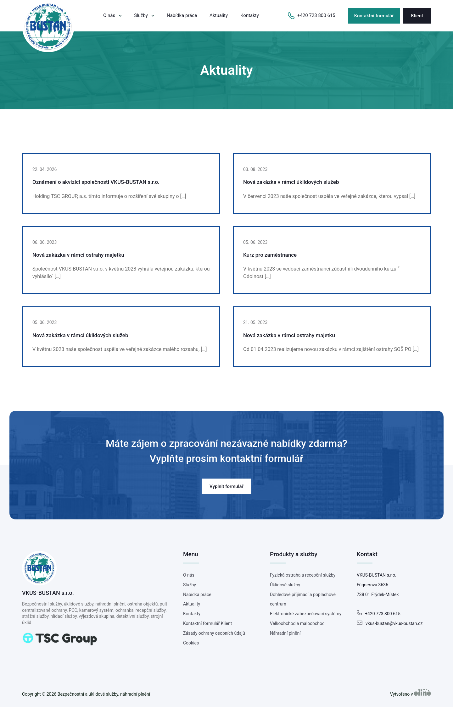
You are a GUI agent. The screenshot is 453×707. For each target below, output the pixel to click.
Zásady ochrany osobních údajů (214, 633)
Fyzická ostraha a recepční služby (302, 575)
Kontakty (249, 15)
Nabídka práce (182, 15)
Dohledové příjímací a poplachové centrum (303, 599)
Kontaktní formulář (374, 16)
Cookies (191, 642)
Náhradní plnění (285, 633)
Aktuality (219, 15)
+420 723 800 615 (316, 15)
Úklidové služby (285, 584)
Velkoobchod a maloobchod (297, 623)
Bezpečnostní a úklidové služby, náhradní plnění (104, 694)
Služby (141, 15)
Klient (417, 16)
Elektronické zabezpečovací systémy (305, 613)
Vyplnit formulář (226, 486)
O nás (109, 15)
